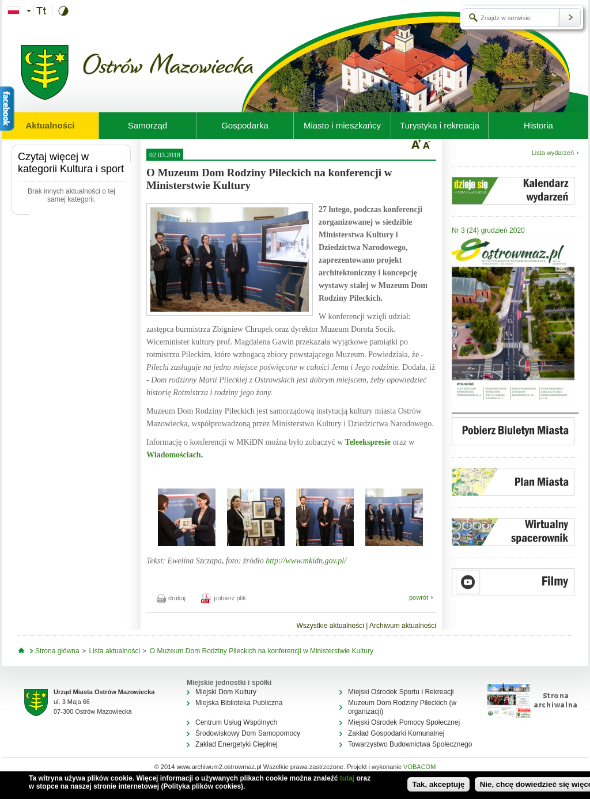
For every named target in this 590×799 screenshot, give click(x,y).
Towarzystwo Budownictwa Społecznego (410, 744)
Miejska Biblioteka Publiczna (238, 703)
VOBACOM (419, 766)
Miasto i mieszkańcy (342, 125)
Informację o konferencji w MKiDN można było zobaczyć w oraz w (280, 448)
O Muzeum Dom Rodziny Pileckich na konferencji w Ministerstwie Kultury (261, 651)
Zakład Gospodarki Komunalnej (396, 733)
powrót (418, 597)
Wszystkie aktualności (330, 626)
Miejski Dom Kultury (225, 692)
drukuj (171, 597)
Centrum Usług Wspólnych (236, 722)
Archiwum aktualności (402, 626)
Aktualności (49, 125)
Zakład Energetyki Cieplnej (236, 744)
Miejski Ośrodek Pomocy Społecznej (404, 722)
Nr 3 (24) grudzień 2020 (488, 230)
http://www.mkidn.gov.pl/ (306, 560)
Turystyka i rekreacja (439, 125)
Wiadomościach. (174, 454)
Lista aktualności (114, 651)
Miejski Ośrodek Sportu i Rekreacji (400, 692)
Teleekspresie (367, 442)
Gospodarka (244, 125)
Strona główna (57, 651)
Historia (538, 125)
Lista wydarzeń (553, 152)
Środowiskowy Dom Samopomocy (247, 733)
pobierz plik (223, 597)
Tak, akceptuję (439, 784)
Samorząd (147, 125)
